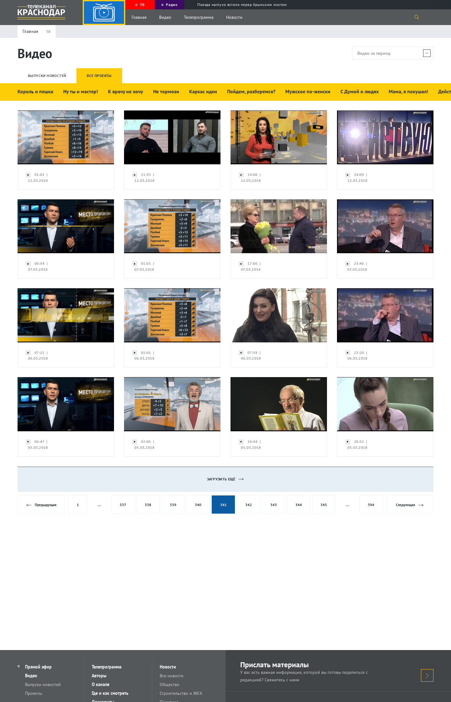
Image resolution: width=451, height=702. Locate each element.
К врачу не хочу (125, 91)
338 (148, 504)
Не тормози (166, 91)
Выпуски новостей (43, 684)
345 (323, 504)
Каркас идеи (203, 91)
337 (123, 504)
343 (273, 504)
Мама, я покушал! (408, 91)
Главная (139, 17)
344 (298, 504)
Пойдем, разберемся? (251, 91)
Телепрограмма (199, 17)
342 (248, 504)
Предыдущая (41, 505)
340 (198, 504)
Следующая (410, 505)
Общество (169, 684)
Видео (165, 17)
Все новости (172, 676)
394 (371, 504)
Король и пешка (35, 91)
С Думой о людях (359, 91)
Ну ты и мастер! (80, 91)
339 (173, 504)
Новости (234, 17)
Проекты (33, 693)
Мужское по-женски (307, 91)
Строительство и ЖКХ (181, 693)
